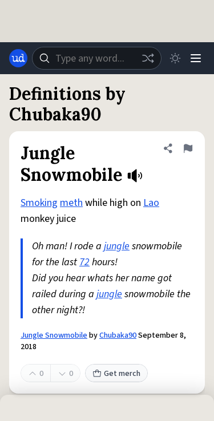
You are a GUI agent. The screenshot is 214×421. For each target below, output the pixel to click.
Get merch (116, 373)
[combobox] (96, 58)
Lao (151, 203)
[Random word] (148, 58)
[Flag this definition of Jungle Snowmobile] (188, 148)
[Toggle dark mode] (175, 58)
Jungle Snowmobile (54, 335)
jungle (117, 246)
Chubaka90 (117, 335)
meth (71, 203)
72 (84, 262)
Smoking (39, 203)
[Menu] (196, 58)
